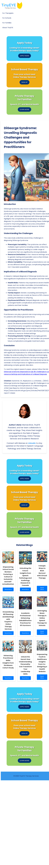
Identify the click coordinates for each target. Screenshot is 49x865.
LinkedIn (32, 443)
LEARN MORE (24, 109)
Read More (9, 589)
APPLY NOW (24, 56)
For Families (6, 23)
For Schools (6, 18)
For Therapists (7, 13)
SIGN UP (24, 82)
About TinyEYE (7, 27)
